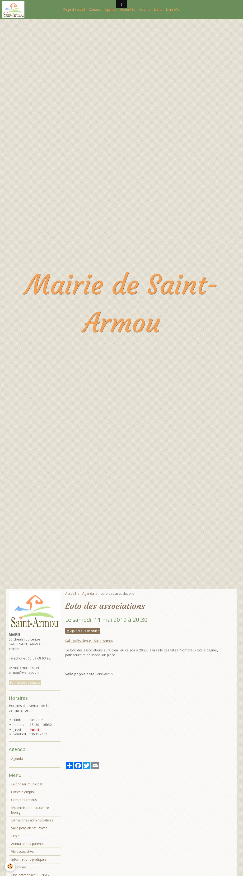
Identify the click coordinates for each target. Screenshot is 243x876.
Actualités (127, 9)
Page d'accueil (74, 9)
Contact (95, 9)
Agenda (110, 9)
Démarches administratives (32, 820)
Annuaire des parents (27, 843)
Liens (158, 9)
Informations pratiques (28, 859)
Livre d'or (173, 9)
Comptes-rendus (24, 800)
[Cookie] (10, 866)
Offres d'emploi (23, 792)
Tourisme (18, 867)
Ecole (15, 836)
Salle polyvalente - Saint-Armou (89, 640)
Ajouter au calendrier (83, 631)
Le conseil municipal (26, 784)
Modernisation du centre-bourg (30, 810)
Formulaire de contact (25, 682)
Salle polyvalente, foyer (29, 828)
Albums (144, 9)
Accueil (70, 593)
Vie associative (22, 851)
